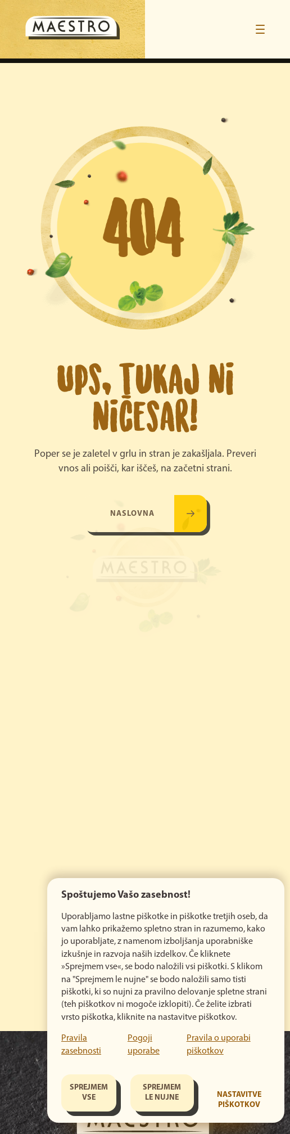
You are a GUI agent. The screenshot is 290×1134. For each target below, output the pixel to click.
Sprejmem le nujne (162, 1092)
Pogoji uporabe (144, 1044)
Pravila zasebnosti (81, 1044)
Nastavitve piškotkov (239, 1100)
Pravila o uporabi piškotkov (219, 1044)
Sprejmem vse (89, 1092)
